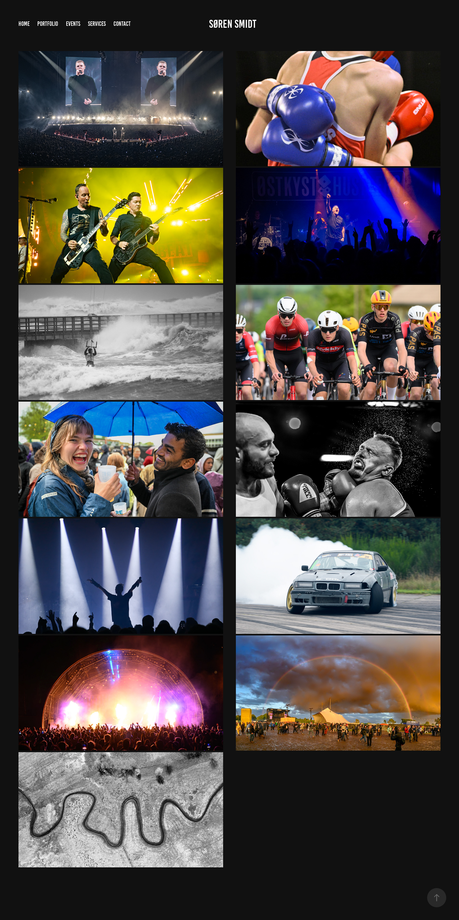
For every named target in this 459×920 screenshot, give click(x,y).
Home (24, 23)
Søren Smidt (232, 24)
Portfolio (47, 23)
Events (73, 23)
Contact (122, 23)
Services (97, 23)
